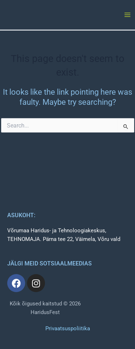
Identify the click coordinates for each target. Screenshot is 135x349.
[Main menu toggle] (127, 14)
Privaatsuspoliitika (67, 328)
